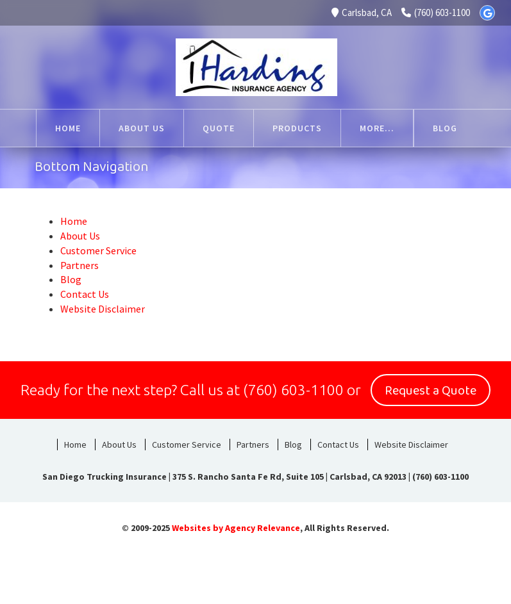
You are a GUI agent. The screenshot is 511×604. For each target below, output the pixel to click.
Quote (192, 128)
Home (41, 128)
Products (271, 128)
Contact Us (84, 294)
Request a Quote (430, 390)
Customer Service (377, 128)
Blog (70, 279)
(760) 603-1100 (435, 12)
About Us (115, 128)
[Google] (487, 12)
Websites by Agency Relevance (236, 528)
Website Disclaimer (102, 308)
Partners (79, 265)
